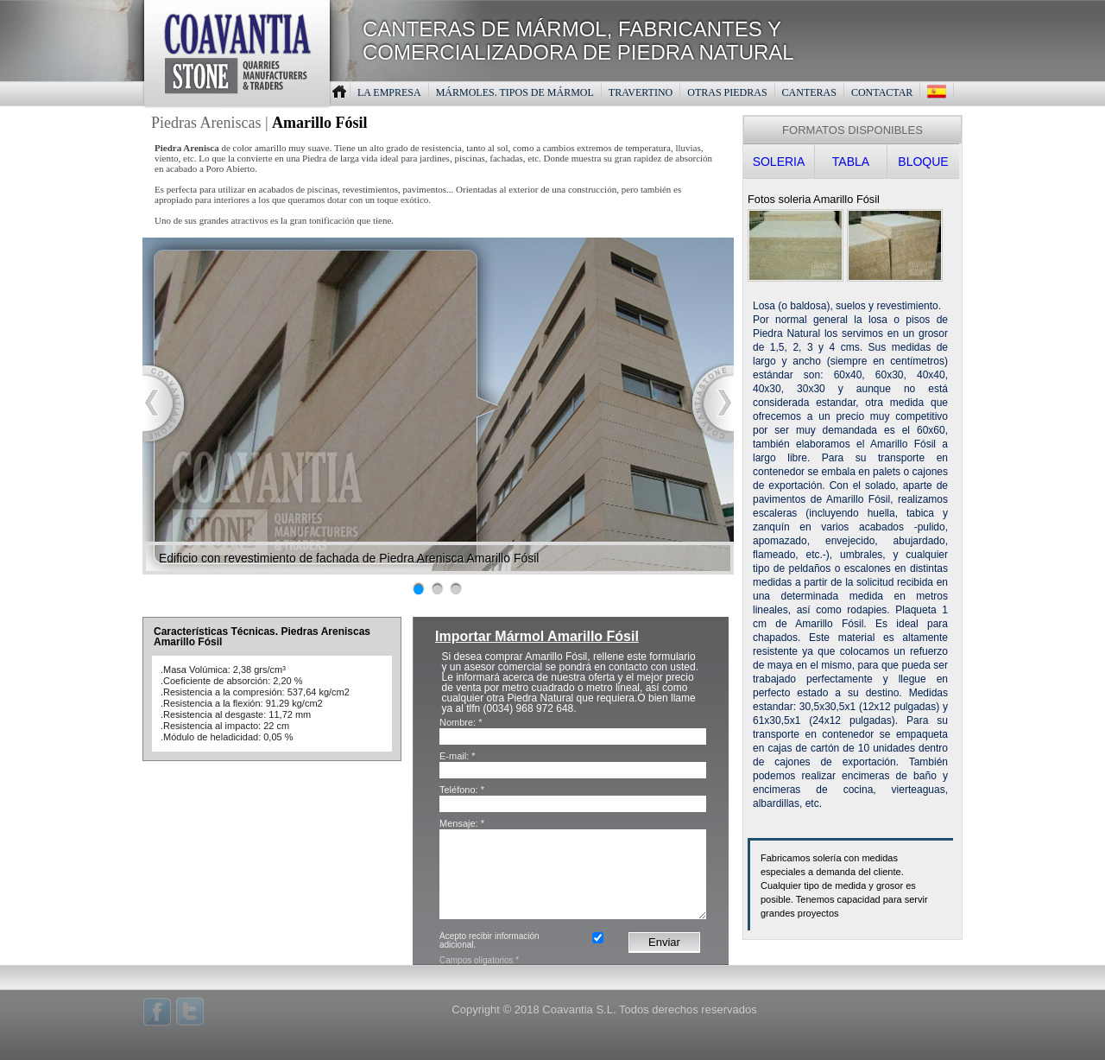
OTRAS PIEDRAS (727, 92)
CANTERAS (809, 92)
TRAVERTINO (640, 92)
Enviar (664, 942)
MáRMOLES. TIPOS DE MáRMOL (515, 92)
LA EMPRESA (389, 92)
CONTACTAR (881, 92)
